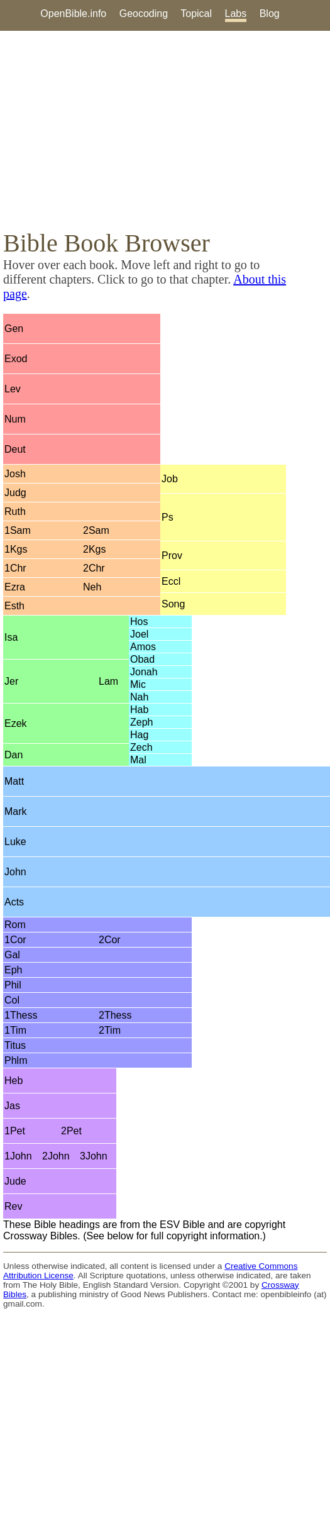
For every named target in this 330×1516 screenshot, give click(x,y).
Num (15, 419)
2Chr (94, 568)
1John (18, 1156)
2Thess (115, 1015)
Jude (15, 1181)
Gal (12, 954)
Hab (139, 709)
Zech (141, 747)
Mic (138, 684)
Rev (13, 1206)
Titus (15, 1045)
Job (170, 478)
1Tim (15, 1030)
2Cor (110, 939)
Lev (12, 389)
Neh (92, 587)
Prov (172, 555)
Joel (139, 634)
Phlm (15, 1060)
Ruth (15, 511)
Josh (15, 473)
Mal (138, 760)
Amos (143, 646)
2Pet (71, 1131)
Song (173, 604)
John (15, 871)
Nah (139, 697)
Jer (11, 681)
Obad (142, 659)
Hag (139, 734)
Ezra (14, 587)
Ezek (15, 723)
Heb (13, 1080)
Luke (15, 841)
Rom (15, 924)
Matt (14, 781)
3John (93, 1156)
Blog (270, 13)
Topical (196, 13)
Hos (139, 621)
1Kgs (15, 549)
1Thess (20, 1015)
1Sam (17, 530)
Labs (236, 13)
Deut (15, 449)
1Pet (14, 1131)
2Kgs (94, 549)
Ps (167, 517)
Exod (15, 358)
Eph (13, 970)
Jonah (144, 672)
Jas (12, 1105)
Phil (12, 985)
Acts (14, 902)
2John (56, 1156)
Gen (13, 328)
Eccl (171, 581)
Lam (108, 681)
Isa (11, 637)
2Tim (110, 1030)
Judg (15, 492)
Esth (14, 605)
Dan (13, 755)
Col (11, 1000)
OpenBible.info (73, 13)
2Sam (96, 530)
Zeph (141, 722)
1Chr (15, 568)
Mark (15, 811)
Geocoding (143, 13)
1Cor (15, 939)
